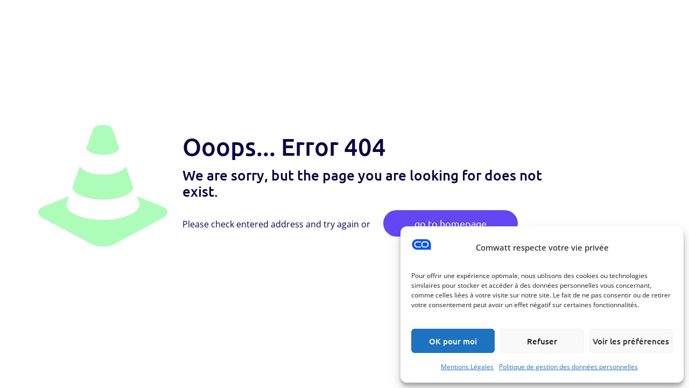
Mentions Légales (467, 366)
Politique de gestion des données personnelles (568, 366)
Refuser (542, 341)
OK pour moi (453, 341)
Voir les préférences (631, 341)
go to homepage (450, 223)
